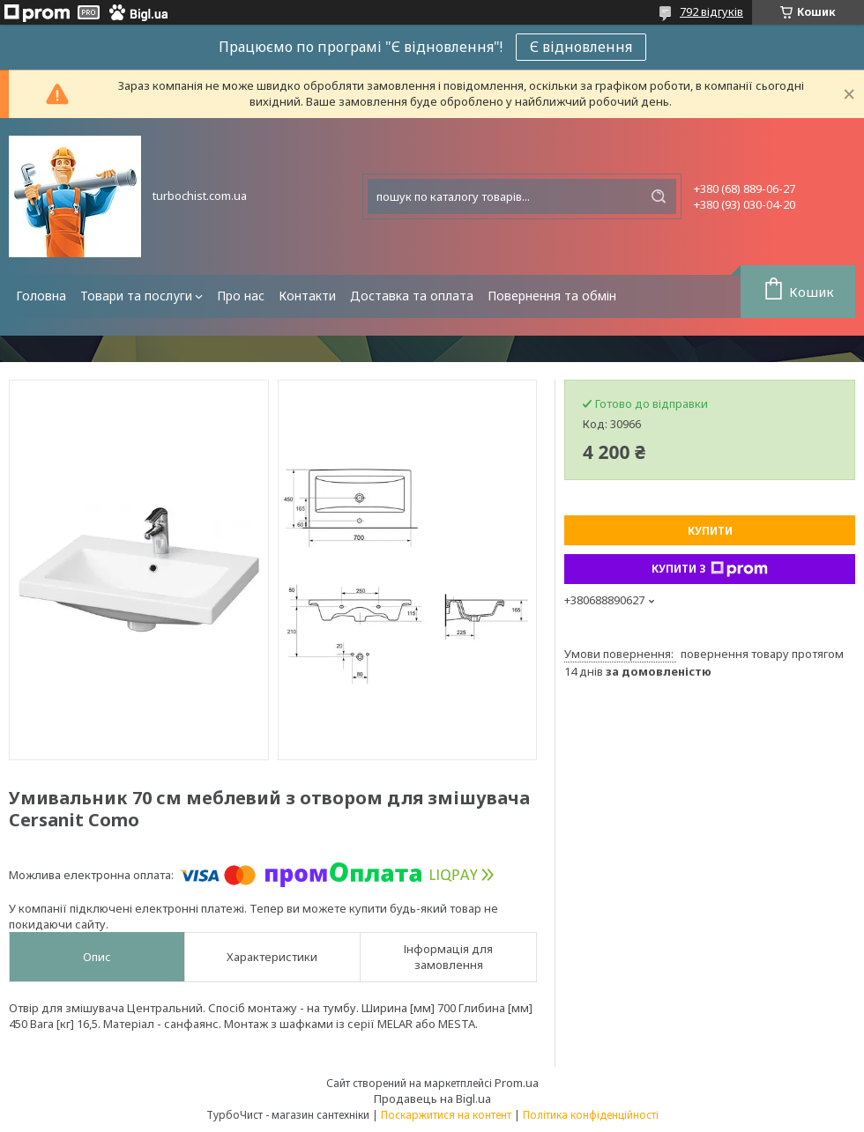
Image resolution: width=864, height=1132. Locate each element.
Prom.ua (517, 1083)
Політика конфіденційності (591, 1114)
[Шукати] (658, 196)
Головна (41, 295)
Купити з (710, 569)
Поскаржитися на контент (446, 1114)
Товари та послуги (136, 295)
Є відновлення (581, 46)
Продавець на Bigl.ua (432, 1098)
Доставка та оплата (411, 295)
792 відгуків (711, 11)
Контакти (307, 295)
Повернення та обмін (552, 295)
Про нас (240, 295)
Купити (710, 530)
